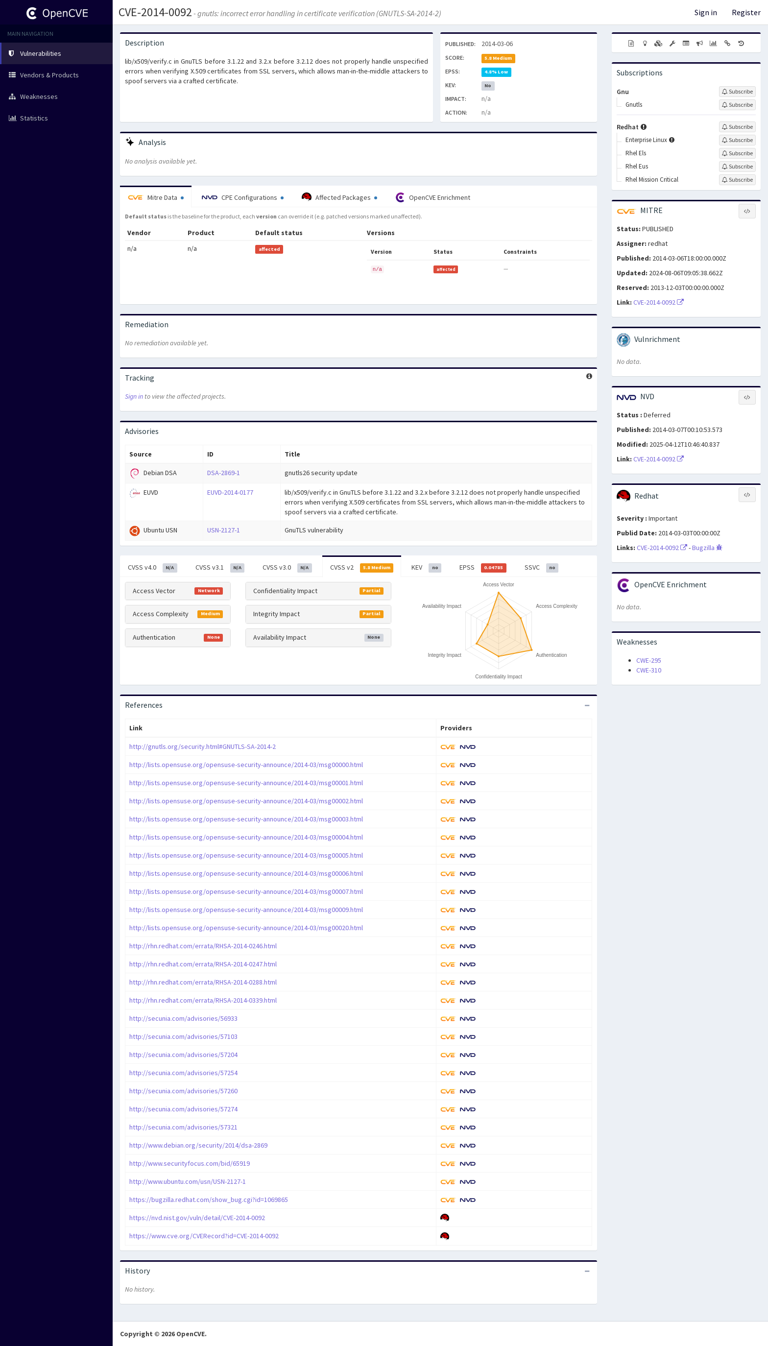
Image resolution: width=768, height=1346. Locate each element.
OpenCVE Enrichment (432, 197)
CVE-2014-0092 (155, 12)
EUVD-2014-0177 (230, 492)
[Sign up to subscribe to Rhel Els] (737, 153)
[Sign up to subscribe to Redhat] (737, 126)
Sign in (706, 12)
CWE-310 (648, 670)
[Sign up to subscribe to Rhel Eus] (737, 166)
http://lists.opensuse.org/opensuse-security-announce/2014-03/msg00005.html (246, 855)
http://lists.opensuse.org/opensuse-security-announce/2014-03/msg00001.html (246, 782)
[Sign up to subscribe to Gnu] (737, 91)
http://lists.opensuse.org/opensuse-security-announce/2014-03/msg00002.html (246, 800)
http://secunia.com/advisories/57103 (183, 1036)
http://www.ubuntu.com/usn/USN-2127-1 (187, 1181)
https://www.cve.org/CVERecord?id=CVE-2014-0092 (204, 1235)
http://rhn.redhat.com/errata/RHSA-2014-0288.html (203, 982)
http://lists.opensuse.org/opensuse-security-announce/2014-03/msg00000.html (246, 764)
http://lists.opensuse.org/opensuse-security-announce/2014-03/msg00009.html (246, 909)
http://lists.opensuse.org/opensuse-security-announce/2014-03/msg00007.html (246, 891)
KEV (426, 568)
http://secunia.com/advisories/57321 (183, 1127)
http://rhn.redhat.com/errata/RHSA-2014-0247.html (203, 964)
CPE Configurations (243, 197)
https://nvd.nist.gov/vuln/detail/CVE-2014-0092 (197, 1217)
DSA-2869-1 (223, 472)
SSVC (542, 568)
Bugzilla (707, 547)
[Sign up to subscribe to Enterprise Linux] (737, 140)
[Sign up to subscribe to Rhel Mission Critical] (737, 179)
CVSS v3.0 (287, 568)
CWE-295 (648, 660)
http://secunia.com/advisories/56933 (183, 1018)
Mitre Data (156, 197)
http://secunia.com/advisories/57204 (183, 1054)
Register (746, 12)
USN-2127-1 (223, 530)
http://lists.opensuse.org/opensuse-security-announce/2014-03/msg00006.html (246, 873)
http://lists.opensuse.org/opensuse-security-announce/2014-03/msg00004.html (246, 837)
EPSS (482, 568)
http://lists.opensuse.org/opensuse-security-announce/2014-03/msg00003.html (246, 819)
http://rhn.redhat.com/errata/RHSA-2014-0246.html (203, 945)
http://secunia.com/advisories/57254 (183, 1072)
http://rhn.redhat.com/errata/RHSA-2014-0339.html (203, 1000)
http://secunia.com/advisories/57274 (183, 1109)
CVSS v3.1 (220, 568)
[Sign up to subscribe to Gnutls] (737, 104)
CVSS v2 (362, 568)
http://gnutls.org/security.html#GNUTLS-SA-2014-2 (202, 746)
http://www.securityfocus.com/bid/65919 (189, 1163)
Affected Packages (339, 197)
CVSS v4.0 (152, 568)
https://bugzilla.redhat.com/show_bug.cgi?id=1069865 (208, 1199)
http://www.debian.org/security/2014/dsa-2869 (198, 1145)
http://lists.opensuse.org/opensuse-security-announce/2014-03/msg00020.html (246, 927)
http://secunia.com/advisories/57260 (183, 1090)
